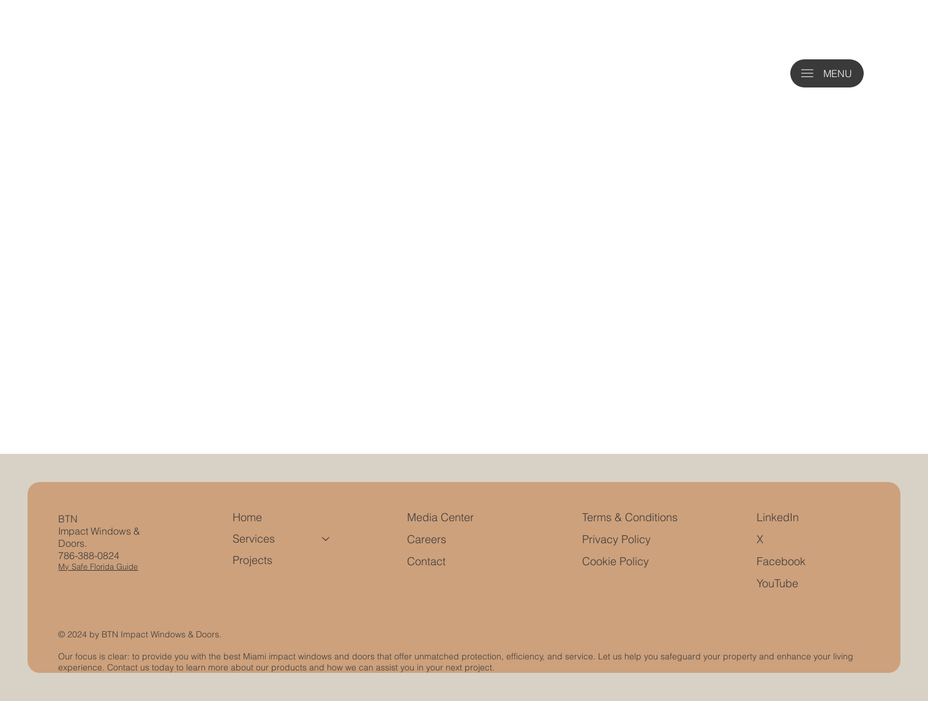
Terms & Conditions (631, 517)
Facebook (781, 561)
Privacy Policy (616, 539)
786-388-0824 (88, 555)
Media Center (440, 517)
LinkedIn (778, 517)
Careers (426, 539)
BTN (68, 519)
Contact (426, 561)
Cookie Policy (615, 561)
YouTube (777, 583)
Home (247, 517)
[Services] (326, 538)
